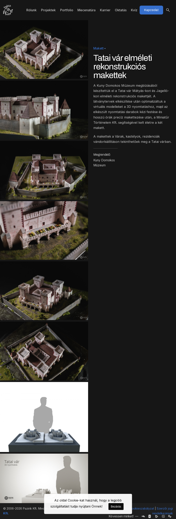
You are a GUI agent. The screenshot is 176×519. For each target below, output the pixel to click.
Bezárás (116, 506)
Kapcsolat (151, 10)
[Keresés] (168, 10)
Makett (98, 48)
